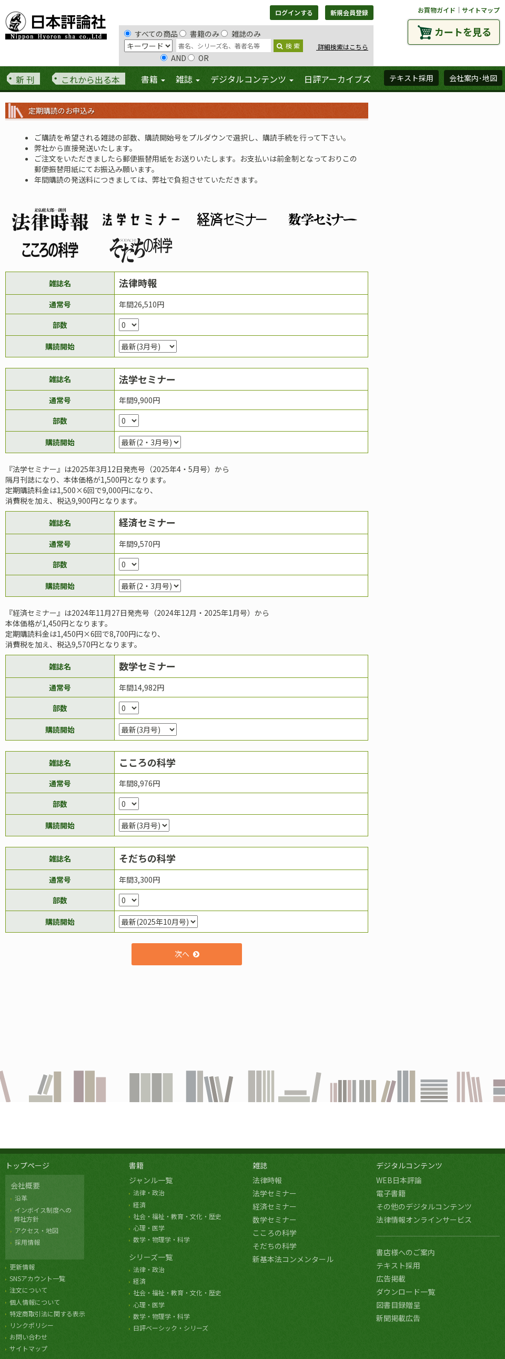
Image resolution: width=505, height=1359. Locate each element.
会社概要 (25, 1185)
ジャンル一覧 (151, 1180)
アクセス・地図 (36, 1230)
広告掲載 (391, 1278)
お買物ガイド (437, 9)
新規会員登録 (349, 12)
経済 (139, 1204)
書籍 (136, 1165)
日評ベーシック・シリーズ (170, 1327)
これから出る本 (90, 79)
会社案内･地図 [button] (473, 78)
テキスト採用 (398, 1265)
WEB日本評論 (399, 1180)
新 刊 (25, 79)
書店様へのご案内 (405, 1252)
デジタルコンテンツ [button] (252, 79)
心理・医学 (149, 1227)
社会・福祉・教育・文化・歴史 (177, 1216)
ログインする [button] (294, 12)
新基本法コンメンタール (293, 1259)
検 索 (288, 45)
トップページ (27, 1165)
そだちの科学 (274, 1246)
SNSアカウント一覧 (37, 1278)
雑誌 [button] (188, 79)
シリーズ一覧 (151, 1257)
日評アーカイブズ (337, 79)
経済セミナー (274, 1206)
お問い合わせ (28, 1336)
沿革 (21, 1197)
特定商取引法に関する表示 (47, 1313)
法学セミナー (274, 1193)
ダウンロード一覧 (405, 1291)
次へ (182, 953)
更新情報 (22, 1266)
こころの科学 (274, 1232)
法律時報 (267, 1180)
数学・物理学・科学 (161, 1239)
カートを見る (463, 31)
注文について (28, 1289)
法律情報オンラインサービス (424, 1219)
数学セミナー (274, 1219)
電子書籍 (391, 1193)
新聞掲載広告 (398, 1318)
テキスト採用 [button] (411, 78)
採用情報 (27, 1241)
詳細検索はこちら (342, 46)
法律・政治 (149, 1192)
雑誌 (259, 1165)
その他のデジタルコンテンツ (424, 1206)
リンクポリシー (31, 1325)
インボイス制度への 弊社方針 (41, 1214)
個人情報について (34, 1301)
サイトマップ (481, 9)
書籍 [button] (153, 79)
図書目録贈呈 (398, 1305)
